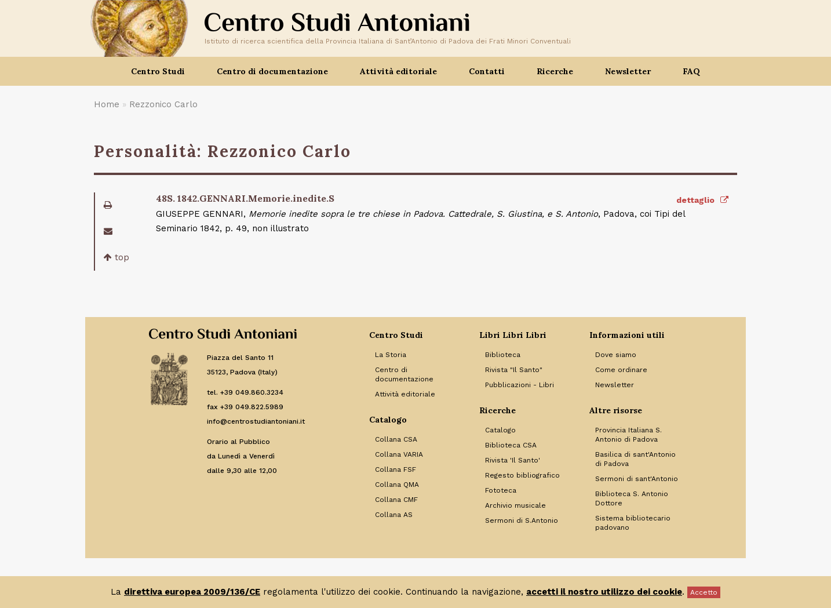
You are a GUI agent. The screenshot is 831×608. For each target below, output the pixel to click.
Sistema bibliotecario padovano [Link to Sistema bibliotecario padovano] (632, 522)
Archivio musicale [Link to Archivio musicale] (515, 505)
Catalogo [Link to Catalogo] (500, 430)
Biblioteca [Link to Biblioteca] (502, 355)
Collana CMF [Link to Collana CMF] (396, 500)
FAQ (691, 71)
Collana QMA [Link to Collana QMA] (397, 484)
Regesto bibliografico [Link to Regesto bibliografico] (522, 475)
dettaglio (702, 200)
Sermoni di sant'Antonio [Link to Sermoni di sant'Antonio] (636, 479)
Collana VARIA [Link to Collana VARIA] (399, 454)
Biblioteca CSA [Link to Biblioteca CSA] (511, 445)
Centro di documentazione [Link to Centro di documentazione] (404, 374)
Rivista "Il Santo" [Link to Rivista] (513, 370)
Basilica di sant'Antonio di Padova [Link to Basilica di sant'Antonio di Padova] (635, 459)
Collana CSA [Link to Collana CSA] (396, 439)
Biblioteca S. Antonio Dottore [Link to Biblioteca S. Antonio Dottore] (631, 498)
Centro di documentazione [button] (272, 71)
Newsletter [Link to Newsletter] (614, 385)
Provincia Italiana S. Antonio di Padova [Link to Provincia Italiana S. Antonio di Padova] (628, 434)
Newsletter (628, 71)
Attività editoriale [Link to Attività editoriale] (405, 394)
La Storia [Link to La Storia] (390, 355)
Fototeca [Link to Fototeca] (500, 490)
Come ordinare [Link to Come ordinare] (621, 370)
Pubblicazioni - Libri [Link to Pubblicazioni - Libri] (519, 385)
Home (106, 104)
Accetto (703, 592)
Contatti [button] (487, 71)
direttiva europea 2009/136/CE (192, 592)
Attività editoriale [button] (398, 71)
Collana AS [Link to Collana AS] (394, 515)
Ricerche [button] (555, 71)
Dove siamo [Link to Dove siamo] (615, 355)
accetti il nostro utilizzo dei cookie (604, 592)
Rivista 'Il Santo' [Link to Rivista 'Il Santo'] (512, 460)
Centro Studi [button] (158, 71)
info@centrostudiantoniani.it (256, 421)
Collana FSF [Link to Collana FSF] (395, 469)
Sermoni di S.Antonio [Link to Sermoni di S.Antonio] (521, 520)
